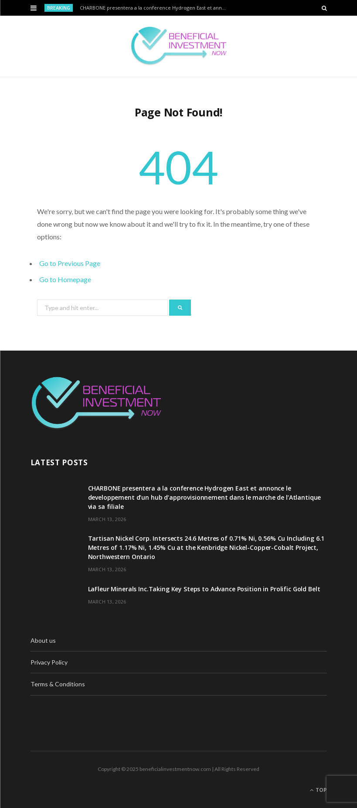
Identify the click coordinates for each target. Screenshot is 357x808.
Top (318, 790)
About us (43, 640)
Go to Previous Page (69, 263)
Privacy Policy (49, 662)
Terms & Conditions (58, 684)
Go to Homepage (65, 279)
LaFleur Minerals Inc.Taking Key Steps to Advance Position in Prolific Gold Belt (204, 589)
